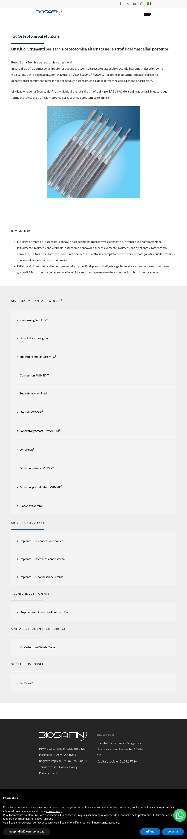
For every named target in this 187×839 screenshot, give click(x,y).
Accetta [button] (173, 831)
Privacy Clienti (48, 773)
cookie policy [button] (54, 811)
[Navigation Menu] (147, 14)
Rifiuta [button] (150, 831)
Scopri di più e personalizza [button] (26, 831)
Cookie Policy (68, 767)
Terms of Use (47, 767)
